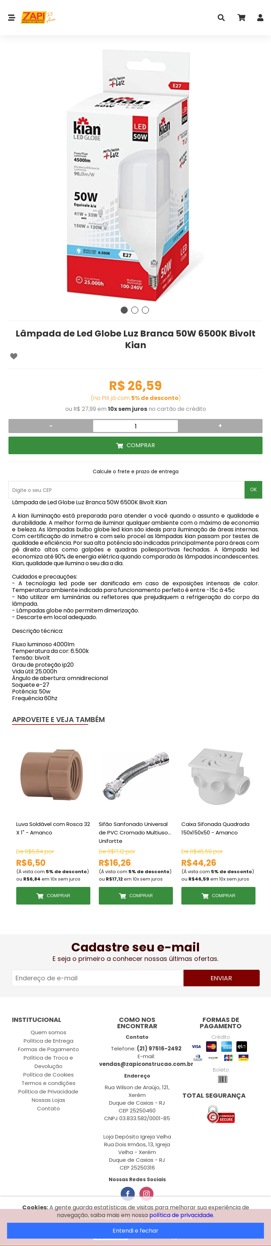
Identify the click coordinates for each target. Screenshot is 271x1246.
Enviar (221, 978)
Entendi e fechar (135, 1231)
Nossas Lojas (48, 1100)
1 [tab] (124, 310)
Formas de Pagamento (48, 1049)
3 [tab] (145, 310)
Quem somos (48, 1032)
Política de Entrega (48, 1040)
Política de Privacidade (48, 1091)
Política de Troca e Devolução (48, 1062)
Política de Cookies (48, 1074)
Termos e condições (49, 1083)
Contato (48, 1108)
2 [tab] (134, 310)
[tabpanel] (135, 176)
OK (253, 489)
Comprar (141, 445)
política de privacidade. (181, 1215)
